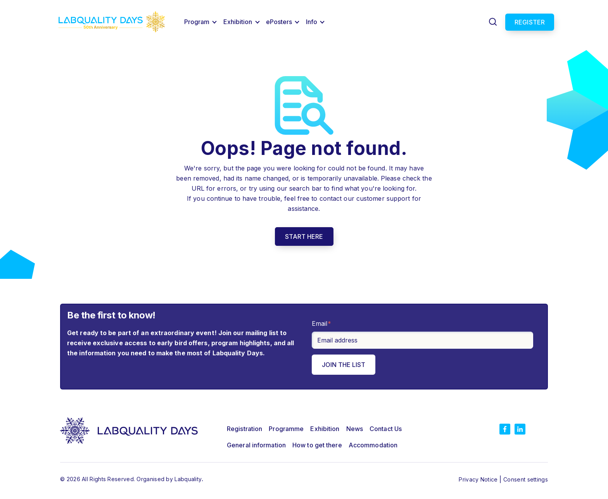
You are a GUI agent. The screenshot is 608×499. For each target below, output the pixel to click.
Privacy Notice (479, 479)
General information (256, 445)
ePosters (279, 22)
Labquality (188, 479)
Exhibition (237, 22)
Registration (244, 429)
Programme (286, 429)
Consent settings (525, 479)
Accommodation (373, 445)
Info (311, 22)
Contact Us (386, 429)
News (354, 429)
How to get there (317, 445)
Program (197, 22)
